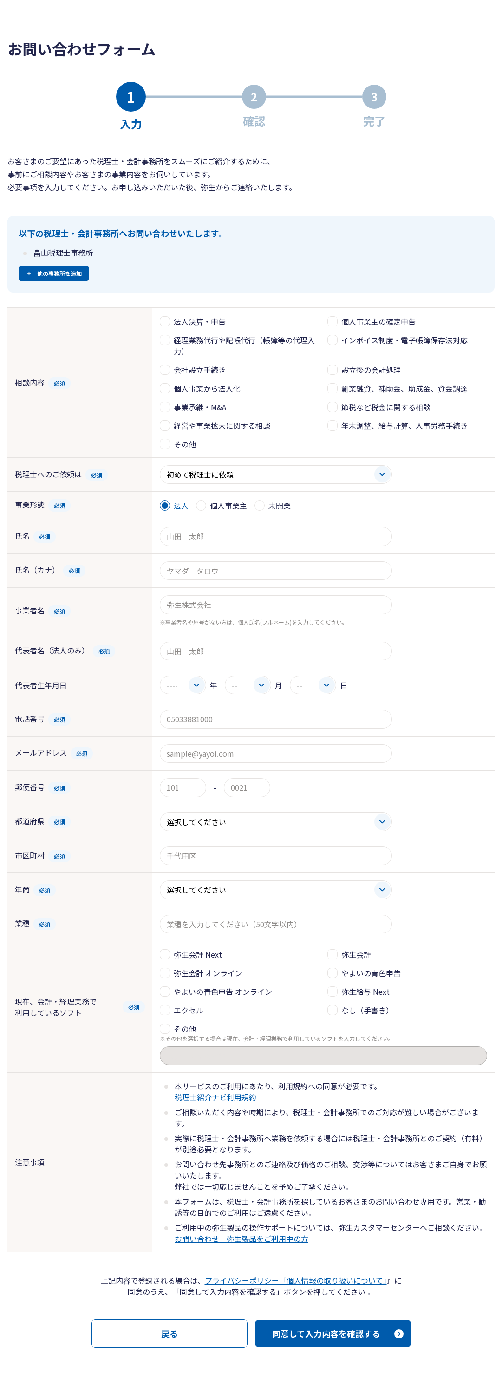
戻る (169, 1333)
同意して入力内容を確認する (326, 1333)
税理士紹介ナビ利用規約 (215, 1097)
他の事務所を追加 (59, 273)
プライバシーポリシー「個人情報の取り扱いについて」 (296, 1280)
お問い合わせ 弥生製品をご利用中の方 (241, 1238)
